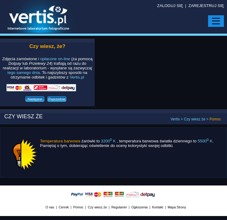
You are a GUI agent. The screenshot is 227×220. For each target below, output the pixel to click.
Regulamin (119, 207)
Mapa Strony (177, 207)
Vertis (175, 119)
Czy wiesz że (194, 119)
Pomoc (78, 207)
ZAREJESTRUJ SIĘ (206, 5)
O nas (50, 207)
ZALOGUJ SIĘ (170, 5)
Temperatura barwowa (60, 141)
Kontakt (157, 207)
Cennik (64, 207)
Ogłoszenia (139, 207)
